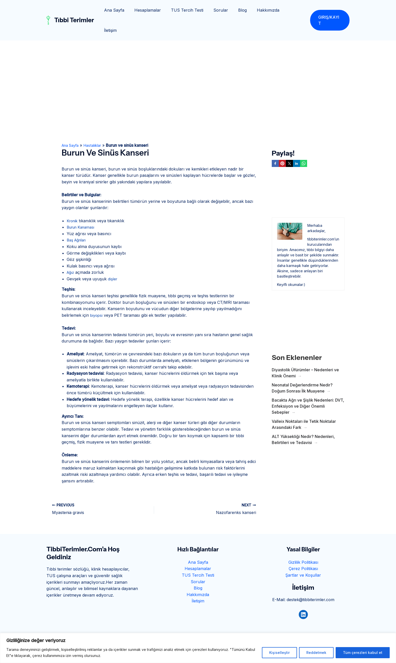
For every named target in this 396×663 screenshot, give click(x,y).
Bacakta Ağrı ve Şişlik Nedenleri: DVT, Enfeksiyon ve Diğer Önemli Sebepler (308, 386)
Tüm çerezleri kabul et (362, 652)
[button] (330, 10)
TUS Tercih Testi (194, 10)
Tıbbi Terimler (74, 10)
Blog (245, 10)
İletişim (294, 10)
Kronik (73, 200)
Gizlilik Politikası (303, 542)
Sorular (225, 10)
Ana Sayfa (125, 10)
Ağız (71, 252)
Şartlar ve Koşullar (303, 554)
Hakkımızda (268, 10)
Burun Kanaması (83, 206)
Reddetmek (316, 652)
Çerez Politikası (303, 548)
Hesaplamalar (156, 10)
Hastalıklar (97, 125)
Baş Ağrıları (78, 219)
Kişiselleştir (279, 652)
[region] (198, 648)
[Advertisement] (198, 58)
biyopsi (97, 295)
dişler (113, 258)
